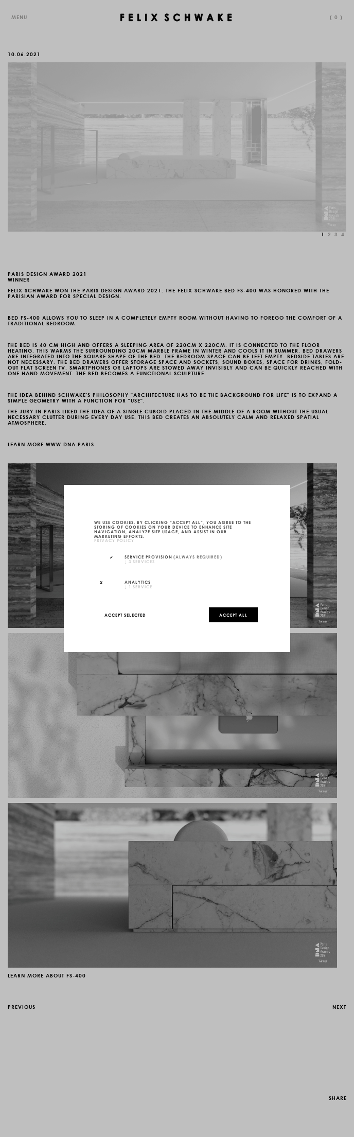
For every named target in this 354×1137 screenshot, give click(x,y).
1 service (138, 586)
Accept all (233, 614)
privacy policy (114, 540)
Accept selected (125, 614)
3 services (140, 561)
